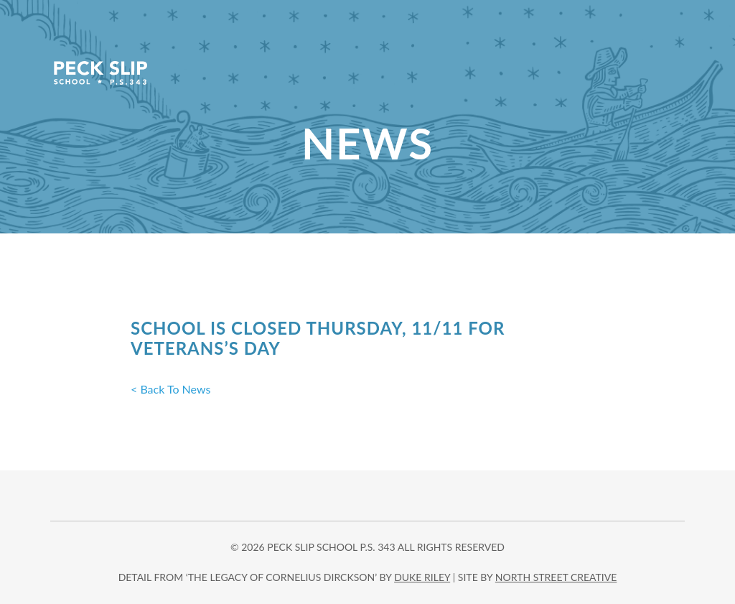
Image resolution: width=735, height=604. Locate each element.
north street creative (556, 577)
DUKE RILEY (422, 577)
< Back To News (170, 389)
